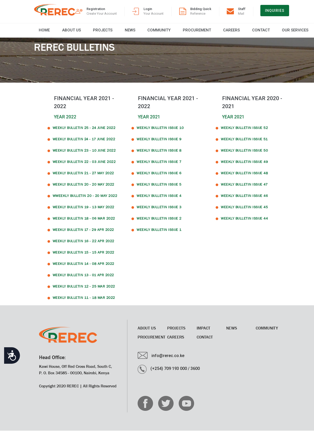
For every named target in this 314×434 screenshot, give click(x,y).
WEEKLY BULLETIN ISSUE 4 (159, 199)
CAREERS (190, 32)
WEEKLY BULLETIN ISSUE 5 (159, 188)
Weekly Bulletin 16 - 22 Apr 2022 (83, 244)
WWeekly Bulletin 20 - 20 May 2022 (85, 199)
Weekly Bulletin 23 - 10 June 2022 (84, 154)
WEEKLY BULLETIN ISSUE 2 (159, 222)
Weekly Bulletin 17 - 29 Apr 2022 (83, 233)
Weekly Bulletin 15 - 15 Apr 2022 (83, 256)
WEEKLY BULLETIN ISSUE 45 (244, 210)
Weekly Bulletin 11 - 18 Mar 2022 (84, 301)
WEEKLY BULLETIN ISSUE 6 (159, 176)
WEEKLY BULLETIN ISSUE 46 (244, 199)
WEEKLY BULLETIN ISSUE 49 (244, 165)
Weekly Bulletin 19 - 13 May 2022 (83, 210)
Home (39, 32)
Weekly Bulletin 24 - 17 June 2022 (84, 142)
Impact (203, 331)
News (107, 32)
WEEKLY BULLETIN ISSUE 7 (159, 165)
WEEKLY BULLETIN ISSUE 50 (244, 154)
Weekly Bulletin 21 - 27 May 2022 (83, 176)
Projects (86, 32)
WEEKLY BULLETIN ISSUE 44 (244, 222)
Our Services (242, 32)
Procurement (162, 32)
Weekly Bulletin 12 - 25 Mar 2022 (84, 290)
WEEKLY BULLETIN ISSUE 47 (244, 188)
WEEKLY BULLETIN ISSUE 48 (244, 176)
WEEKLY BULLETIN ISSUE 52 (244, 131)
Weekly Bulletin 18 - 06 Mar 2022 (84, 222)
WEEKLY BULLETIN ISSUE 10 (160, 131)
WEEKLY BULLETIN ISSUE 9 (159, 142)
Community (129, 32)
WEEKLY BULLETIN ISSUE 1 (159, 233)
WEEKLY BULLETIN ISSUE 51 (244, 142)
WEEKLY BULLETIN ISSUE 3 (159, 210)
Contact (214, 32)
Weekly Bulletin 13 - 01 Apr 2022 (83, 278)
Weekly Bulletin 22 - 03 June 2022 (84, 165)
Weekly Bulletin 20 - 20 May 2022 (83, 188)
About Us (60, 32)
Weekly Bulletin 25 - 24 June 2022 (84, 131)
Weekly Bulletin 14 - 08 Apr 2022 (83, 267)
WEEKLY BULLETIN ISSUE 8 (159, 154)
